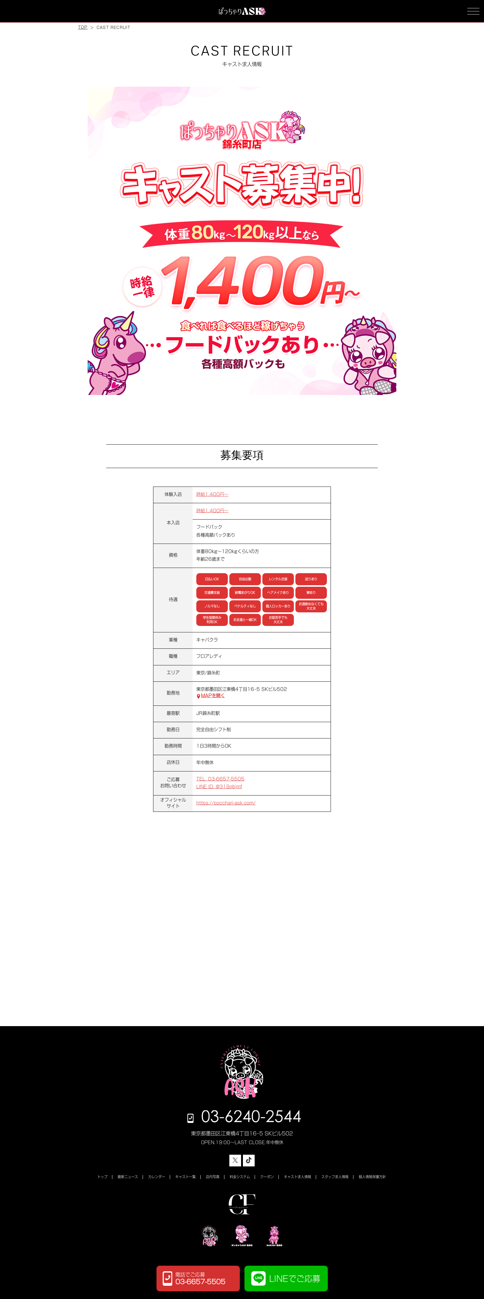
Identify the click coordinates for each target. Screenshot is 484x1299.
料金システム (240, 1176)
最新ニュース (128, 1176)
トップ (102, 1176)
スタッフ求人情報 (334, 1176)
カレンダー (156, 1176)
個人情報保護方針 (372, 1176)
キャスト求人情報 (297, 1176)
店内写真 (212, 1176)
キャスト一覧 (185, 1176)
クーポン (267, 1176)
